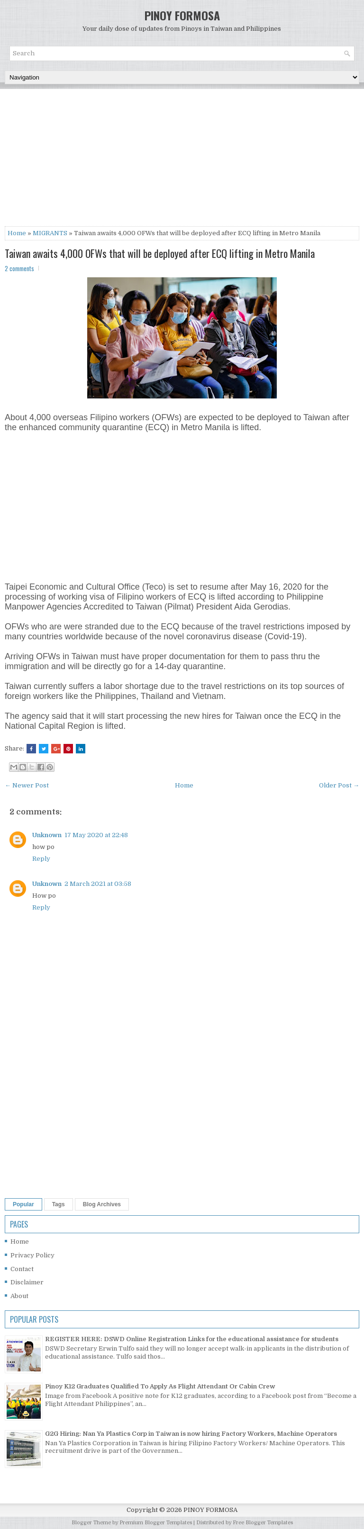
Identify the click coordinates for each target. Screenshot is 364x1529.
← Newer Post (27, 785)
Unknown (47, 835)
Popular (23, 1204)
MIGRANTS (50, 233)
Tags (58, 1204)
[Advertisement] (182, 160)
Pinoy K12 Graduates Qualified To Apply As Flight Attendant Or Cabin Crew (160, 1386)
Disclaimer (27, 1282)
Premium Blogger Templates (155, 1523)
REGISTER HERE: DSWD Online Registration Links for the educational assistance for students (191, 1339)
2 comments (19, 268)
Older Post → (339, 785)
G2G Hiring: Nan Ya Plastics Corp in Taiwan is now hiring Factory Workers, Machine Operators (191, 1433)
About (19, 1295)
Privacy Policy (32, 1255)
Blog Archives (102, 1204)
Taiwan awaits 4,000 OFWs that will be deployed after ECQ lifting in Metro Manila (160, 253)
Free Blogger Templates (263, 1523)
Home (17, 233)
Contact (22, 1269)
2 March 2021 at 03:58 (97, 883)
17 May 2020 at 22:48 (96, 835)
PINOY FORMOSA (182, 15)
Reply (41, 858)
